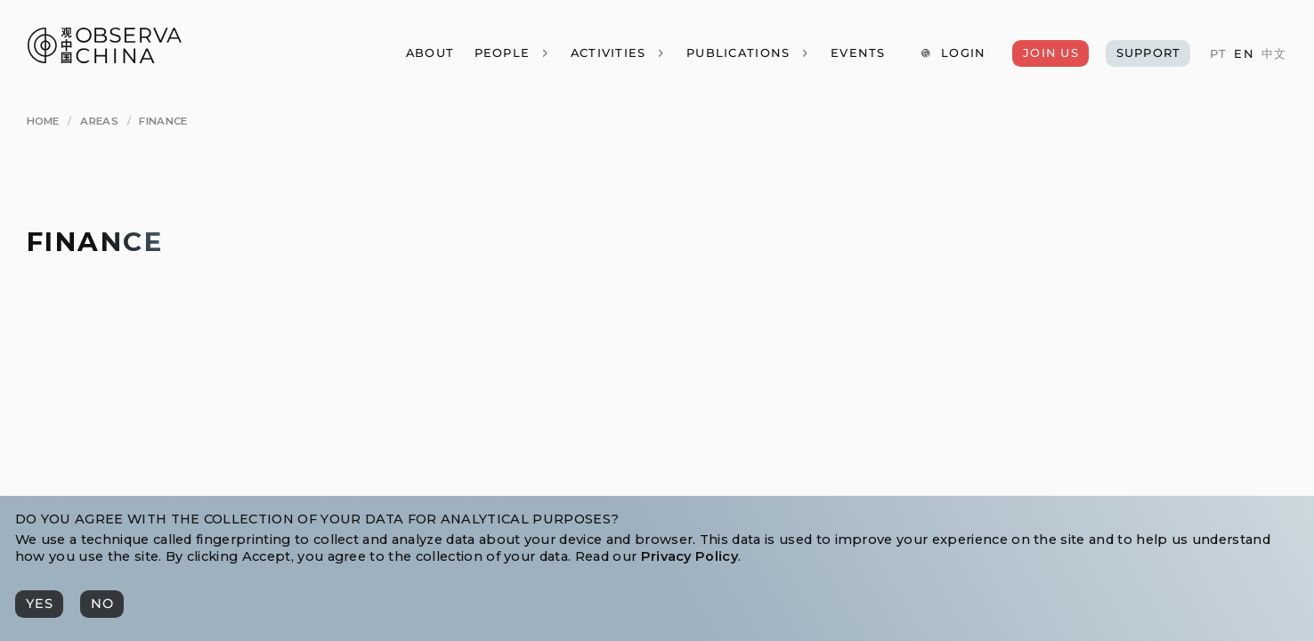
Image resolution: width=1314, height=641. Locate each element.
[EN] (1243, 54)
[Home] (43, 122)
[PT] (1217, 54)
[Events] (858, 53)
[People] (511, 53)
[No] (102, 604)
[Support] (1148, 53)
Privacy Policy (689, 556)
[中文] (1274, 54)
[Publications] (748, 53)
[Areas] (99, 122)
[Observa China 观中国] (105, 58)
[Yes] (39, 604)
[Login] (952, 53)
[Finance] (163, 122)
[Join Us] (1050, 53)
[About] (429, 53)
